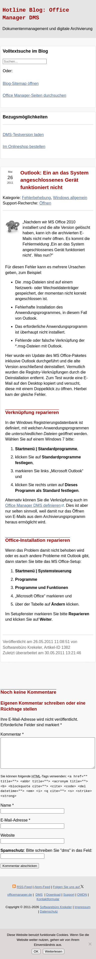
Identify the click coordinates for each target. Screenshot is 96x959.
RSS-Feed (24, 893)
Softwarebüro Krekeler (56, 913)
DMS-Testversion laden (23, 135)
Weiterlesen (53, 951)
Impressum (82, 913)
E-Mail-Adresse (15, 826)
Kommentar (12, 734)
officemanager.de (19, 900)
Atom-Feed (42, 893)
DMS (39, 900)
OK (36, 951)
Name (7, 811)
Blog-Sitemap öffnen (21, 83)
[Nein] (89, 943)
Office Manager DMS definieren (33, 505)
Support (69, 900)
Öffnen (45, 203)
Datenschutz (49, 917)
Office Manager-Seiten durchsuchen (34, 95)
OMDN (82, 900)
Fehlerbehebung (36, 198)
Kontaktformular (48, 905)
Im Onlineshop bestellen (24, 146)
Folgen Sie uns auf (68, 893)
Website (7, 841)
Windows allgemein (70, 198)
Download (53, 900)
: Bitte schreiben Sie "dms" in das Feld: (46, 856)
